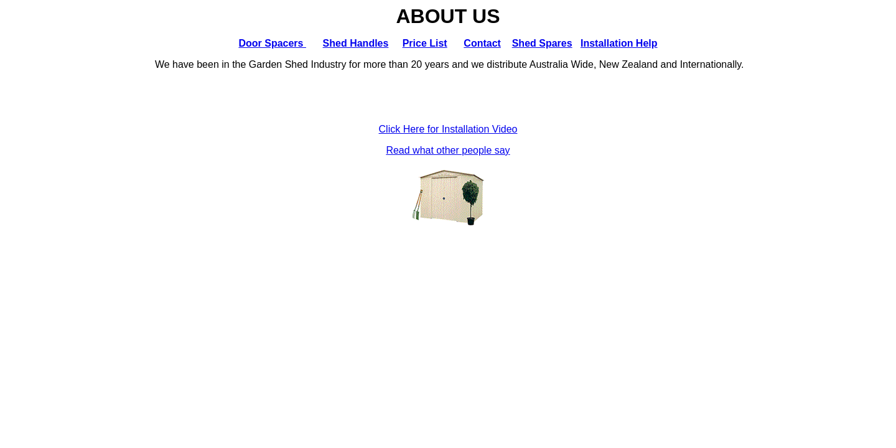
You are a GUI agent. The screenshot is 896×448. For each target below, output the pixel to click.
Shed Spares (542, 43)
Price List (425, 43)
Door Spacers (272, 43)
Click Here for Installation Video (448, 129)
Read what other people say (448, 150)
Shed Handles (356, 43)
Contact (482, 43)
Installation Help (619, 43)
